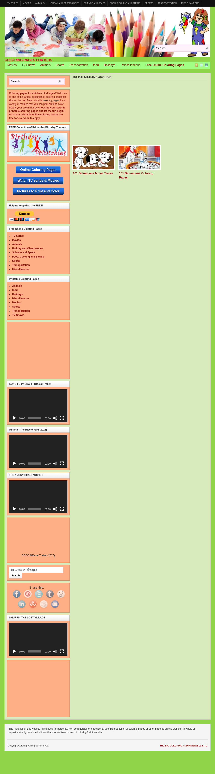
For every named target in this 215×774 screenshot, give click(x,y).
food (96, 65)
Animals (40, 3)
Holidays (109, 65)
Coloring (107, 32)
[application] (38, 405)
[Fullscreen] (62, 418)
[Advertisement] (143, 114)
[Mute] (55, 418)
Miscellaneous (190, 3)
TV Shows (28, 65)
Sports (149, 3)
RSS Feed (196, 65)
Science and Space (94, 3)
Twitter (201, 65)
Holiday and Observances (64, 3)
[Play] (14, 418)
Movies (27, 3)
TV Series (12, 3)
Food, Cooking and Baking (125, 3)
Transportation (167, 3)
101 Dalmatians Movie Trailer (93, 173)
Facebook (206, 65)
